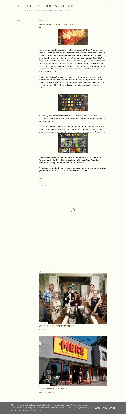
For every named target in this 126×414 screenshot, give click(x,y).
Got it (112, 408)
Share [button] (19, 21)
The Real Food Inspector (49, 6)
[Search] (105, 6)
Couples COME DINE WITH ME (56, 326)
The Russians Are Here (53, 388)
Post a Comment (49, 392)
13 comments (48, 330)
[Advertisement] (73, 251)
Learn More (101, 408)
